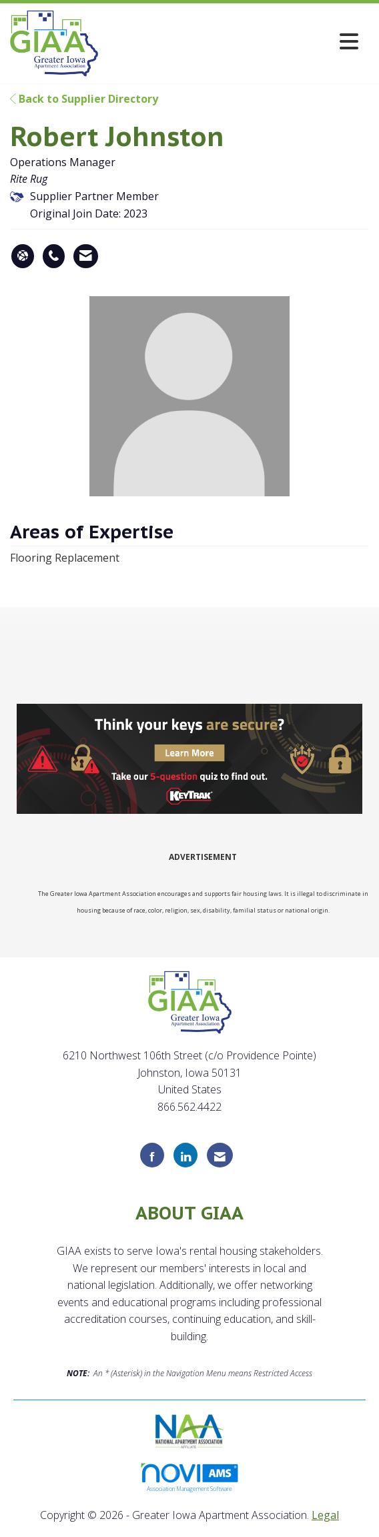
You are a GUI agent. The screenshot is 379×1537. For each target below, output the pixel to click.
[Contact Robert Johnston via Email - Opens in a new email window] (85, 256)
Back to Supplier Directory (84, 98)
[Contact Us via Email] (220, 1155)
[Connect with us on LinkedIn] (185, 1155)
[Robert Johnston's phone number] (53, 256)
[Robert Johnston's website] (22, 256)
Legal (325, 1515)
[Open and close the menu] (232, 41)
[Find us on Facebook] (152, 1155)
